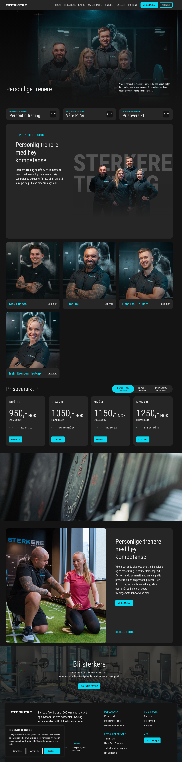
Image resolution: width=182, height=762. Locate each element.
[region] (34, 741)
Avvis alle (34, 751)
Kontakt (132, 5)
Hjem (58, 5)
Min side (166, 5)
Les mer (51, 303)
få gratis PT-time (89, 686)
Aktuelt (109, 5)
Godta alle (52, 751)
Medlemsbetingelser (114, 725)
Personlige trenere (74, 5)
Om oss (148, 716)
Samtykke (17, 751)
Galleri (121, 5)
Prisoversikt (110, 716)
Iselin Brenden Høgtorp (115, 748)
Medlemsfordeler (112, 720)
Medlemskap (149, 5)
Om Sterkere (95, 5)
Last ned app (152, 740)
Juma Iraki (109, 738)
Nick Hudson (110, 752)
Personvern (149, 720)
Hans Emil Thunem (113, 743)
